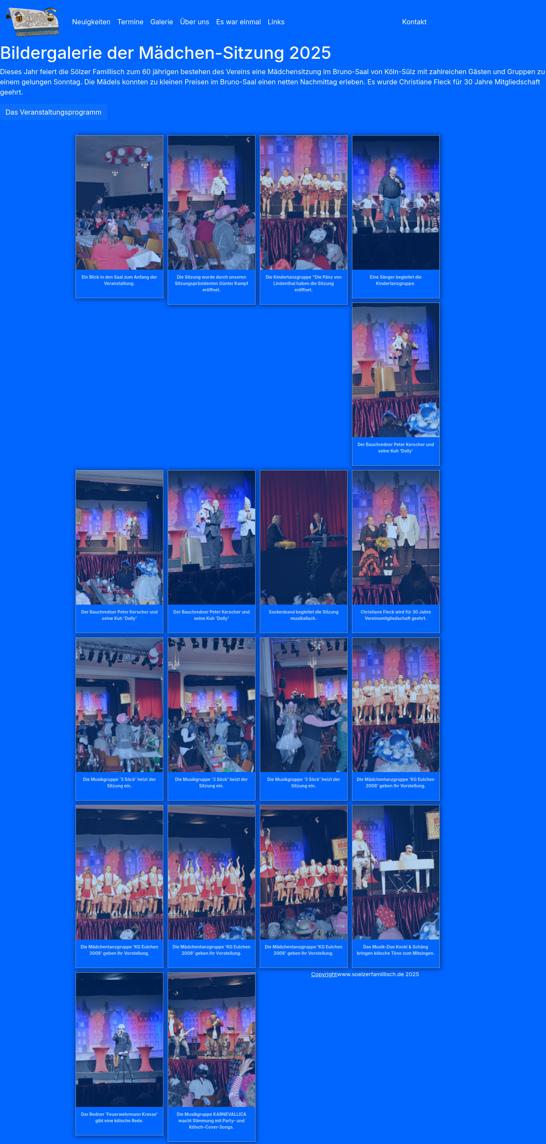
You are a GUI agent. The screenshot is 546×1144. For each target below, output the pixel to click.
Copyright (324, 974)
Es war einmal (238, 21)
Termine (130, 21)
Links (276, 21)
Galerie (161, 21)
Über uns (194, 21)
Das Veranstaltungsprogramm (54, 112)
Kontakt (414, 21)
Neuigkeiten (91, 21)
